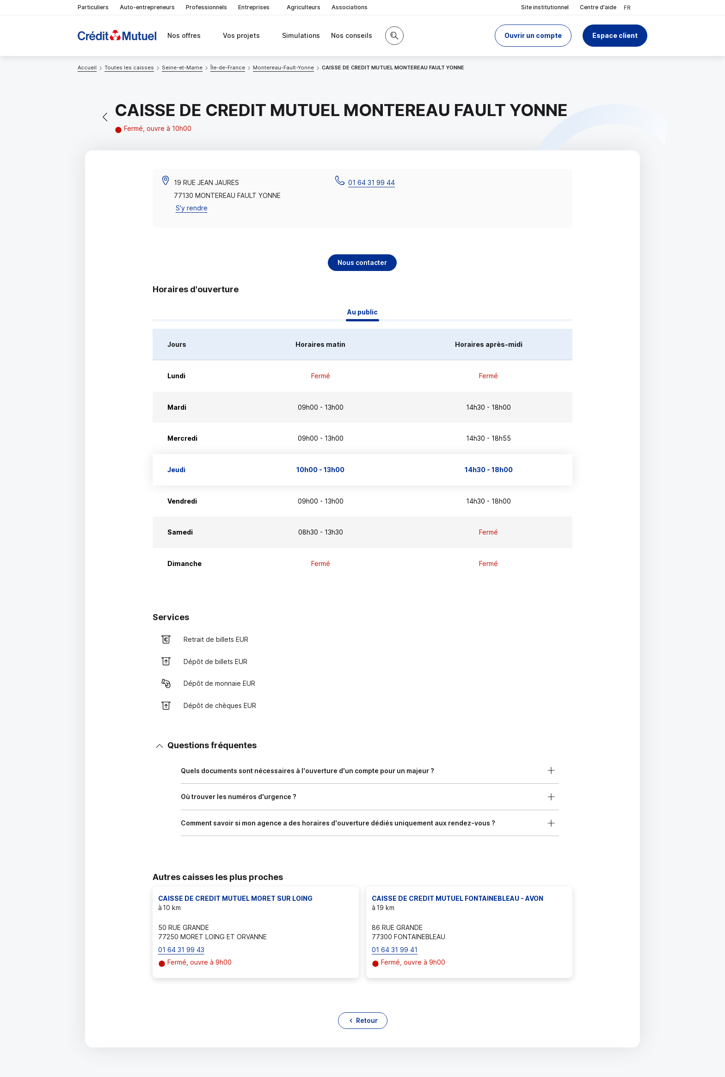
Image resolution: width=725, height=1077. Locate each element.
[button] (533, 36)
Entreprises (257, 8)
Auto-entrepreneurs (147, 7)
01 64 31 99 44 (371, 182)
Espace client (615, 35)
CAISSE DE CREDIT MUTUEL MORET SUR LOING (235, 898)
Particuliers (93, 7)
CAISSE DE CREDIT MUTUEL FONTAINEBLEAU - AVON (457, 898)
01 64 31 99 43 (181, 950)
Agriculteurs (303, 7)
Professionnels (206, 7)
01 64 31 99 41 (395, 950)
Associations (350, 7)
